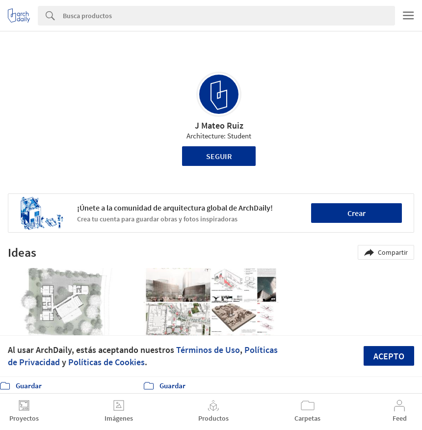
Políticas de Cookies (106, 362)
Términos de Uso (208, 349)
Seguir (219, 156)
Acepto (388, 356)
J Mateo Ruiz (219, 125)
